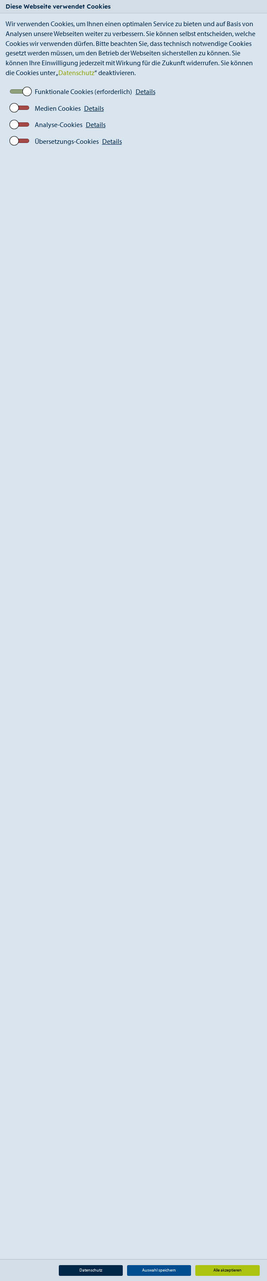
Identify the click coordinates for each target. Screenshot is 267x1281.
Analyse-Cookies (58, 124)
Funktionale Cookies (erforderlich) (83, 91)
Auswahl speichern (159, 1270)
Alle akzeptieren (227, 1270)
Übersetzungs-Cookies (67, 141)
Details (145, 91)
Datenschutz (76, 72)
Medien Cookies (58, 108)
